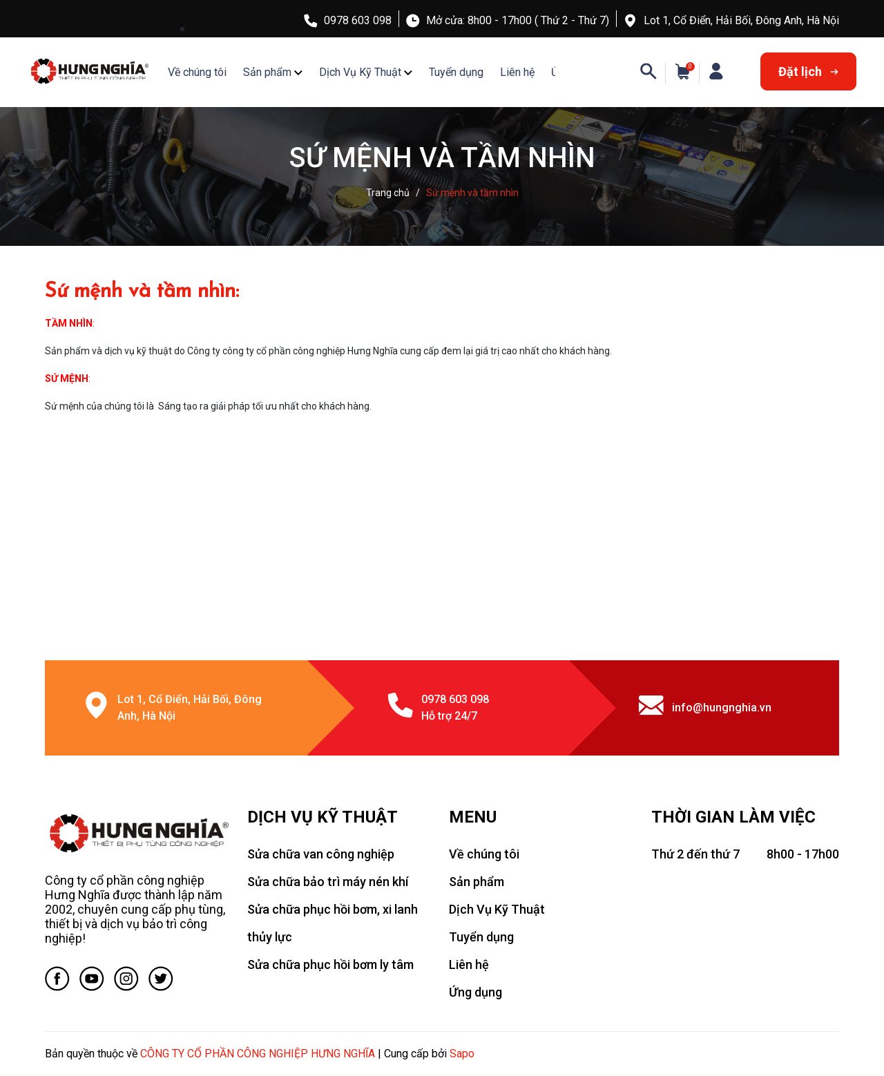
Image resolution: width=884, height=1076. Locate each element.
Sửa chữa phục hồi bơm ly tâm (330, 964)
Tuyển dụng (456, 72)
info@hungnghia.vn (721, 707)
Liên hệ (517, 72)
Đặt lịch (808, 71)
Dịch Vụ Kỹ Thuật (360, 72)
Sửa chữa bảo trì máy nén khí (327, 881)
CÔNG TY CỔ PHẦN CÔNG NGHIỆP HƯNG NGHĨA (257, 1053)
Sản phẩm (267, 72)
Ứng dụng (475, 992)
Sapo (462, 1053)
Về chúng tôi (197, 72)
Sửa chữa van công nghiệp (320, 854)
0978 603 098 (358, 20)
